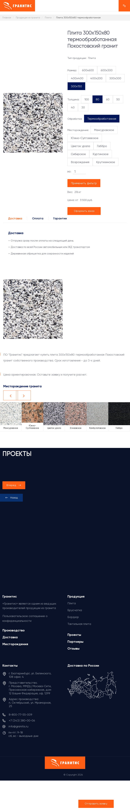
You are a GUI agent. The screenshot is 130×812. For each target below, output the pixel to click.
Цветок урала (80, 146)
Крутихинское (105, 162)
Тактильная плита (79, 624)
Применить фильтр (84, 183)
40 (73, 107)
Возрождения (80, 162)
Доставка (15, 218)
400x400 (77, 78)
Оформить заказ (84, 210)
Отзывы (73, 648)
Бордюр (73, 617)
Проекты (74, 635)
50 (118, 99)
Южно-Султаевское (84, 138)
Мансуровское (104, 130)
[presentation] (11, 498)
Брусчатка (74, 610)
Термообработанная (101, 118)
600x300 (107, 70)
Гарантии (60, 218)
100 (86, 99)
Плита (71, 603)
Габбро (102, 146)
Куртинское (100, 154)
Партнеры (75, 642)
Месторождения (15, 644)
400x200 (96, 78)
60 (107, 99)
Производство (13, 630)
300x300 (115, 78)
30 (83, 107)
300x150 (76, 86)
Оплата (37, 218)
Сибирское (78, 154)
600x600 (88, 70)
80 (97, 99)
